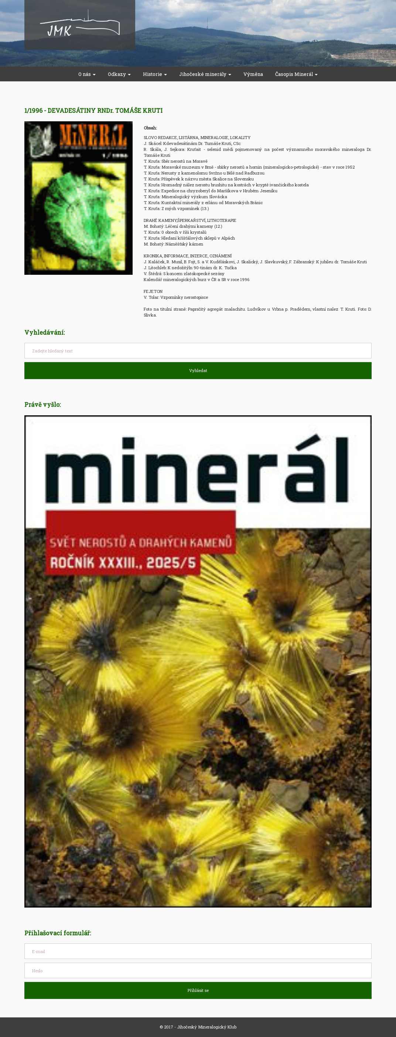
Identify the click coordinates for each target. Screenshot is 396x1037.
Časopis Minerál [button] (296, 74)
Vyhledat (198, 370)
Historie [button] (155, 74)
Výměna (253, 74)
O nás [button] (87, 74)
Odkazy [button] (119, 74)
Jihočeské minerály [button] (205, 74)
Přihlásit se (198, 990)
